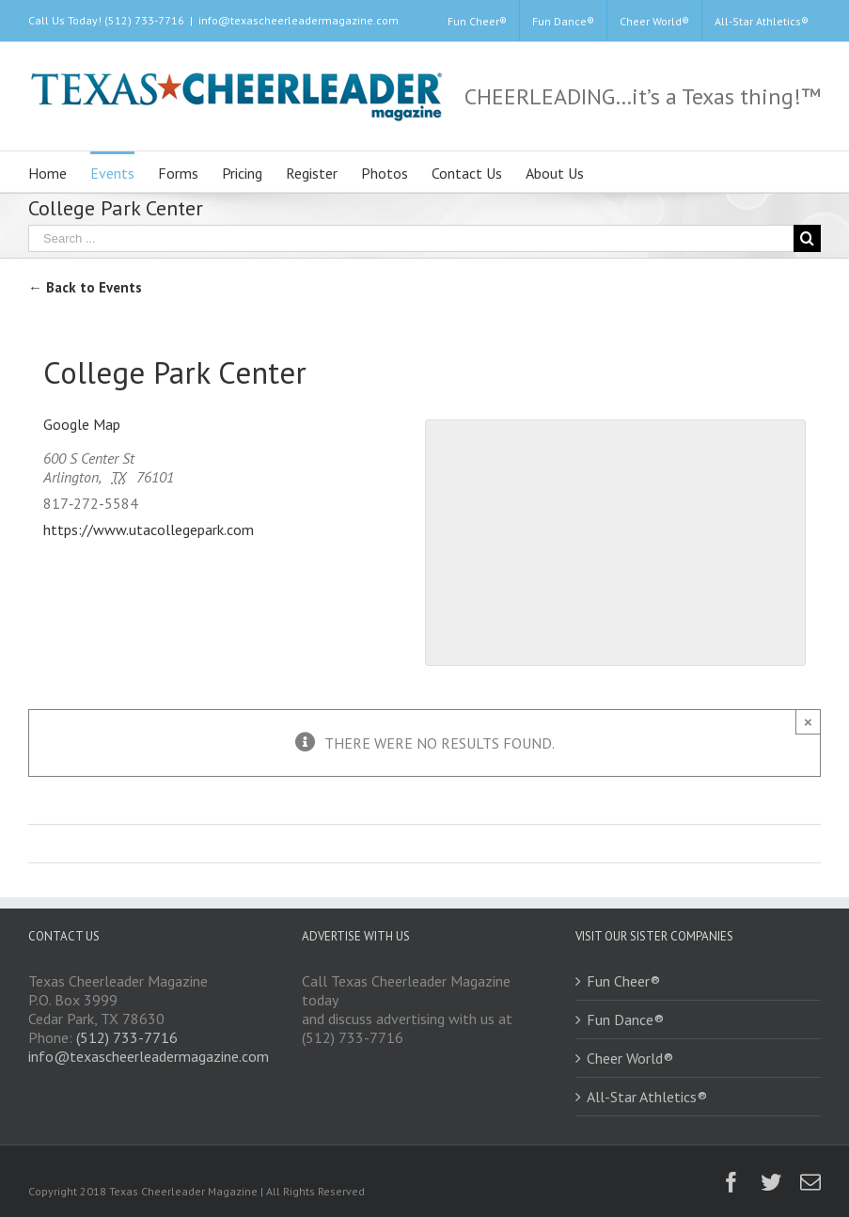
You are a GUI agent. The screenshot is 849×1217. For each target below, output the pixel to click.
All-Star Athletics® (647, 1096)
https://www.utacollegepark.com (148, 529)
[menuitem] (477, 20)
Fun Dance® (625, 1019)
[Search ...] (411, 238)
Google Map (81, 424)
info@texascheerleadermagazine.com (298, 20)
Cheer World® (630, 1058)
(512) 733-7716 (127, 1037)
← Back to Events (85, 287)
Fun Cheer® (623, 981)
